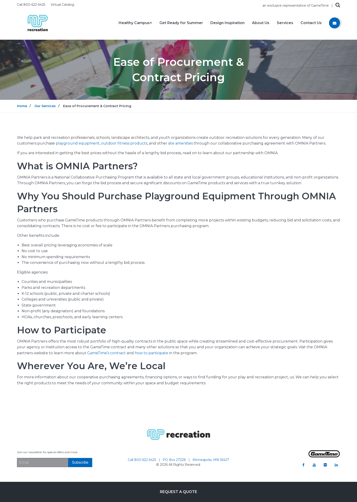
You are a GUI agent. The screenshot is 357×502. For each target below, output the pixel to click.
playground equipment (78, 143)
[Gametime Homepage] (324, 456)
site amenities (180, 143)
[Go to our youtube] (314, 465)
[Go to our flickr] (325, 465)
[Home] (37, 22)
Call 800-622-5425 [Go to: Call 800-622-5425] (142, 460)
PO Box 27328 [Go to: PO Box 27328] (175, 460)
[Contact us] (334, 22)
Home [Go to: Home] (22, 106)
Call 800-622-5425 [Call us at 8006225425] (31, 5)
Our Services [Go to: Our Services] (45, 106)
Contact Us (311, 23)
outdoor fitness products (124, 143)
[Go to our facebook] (303, 465)
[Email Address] (42, 462)
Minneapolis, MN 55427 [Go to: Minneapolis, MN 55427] (210, 460)
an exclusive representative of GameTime (296, 5)
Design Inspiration (227, 23)
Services (285, 23)
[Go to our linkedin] (336, 465)
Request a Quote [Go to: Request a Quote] (178, 492)
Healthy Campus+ (135, 23)
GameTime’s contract (106, 353)
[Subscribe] (80, 462)
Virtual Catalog (62, 5)
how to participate (151, 353)
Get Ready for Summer (181, 23)
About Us (260, 23)
